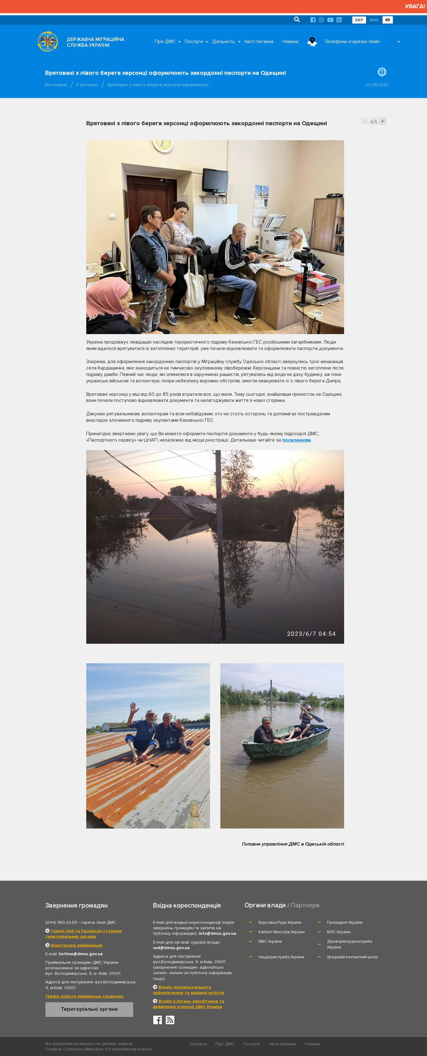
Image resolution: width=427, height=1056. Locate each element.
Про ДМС (165, 41)
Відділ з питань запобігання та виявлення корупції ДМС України (188, 1004)
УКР (359, 20)
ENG (374, 20)
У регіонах (87, 84)
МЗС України (338, 932)
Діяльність (223, 41)
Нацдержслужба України (281, 957)
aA (374, 121)
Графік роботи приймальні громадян (84, 996)
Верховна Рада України (279, 922)
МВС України (270, 941)
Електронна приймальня (76, 945)
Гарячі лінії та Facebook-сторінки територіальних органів (83, 933)
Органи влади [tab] (265, 905)
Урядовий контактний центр (352, 957)
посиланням (296, 440)
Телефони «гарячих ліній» (352, 41)
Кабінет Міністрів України (281, 932)
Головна (198, 1044)
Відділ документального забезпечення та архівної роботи (188, 990)
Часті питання (258, 41)
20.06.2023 (377, 84)
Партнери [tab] (305, 905)
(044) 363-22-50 (61, 922)
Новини (290, 41)
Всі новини (56, 84)
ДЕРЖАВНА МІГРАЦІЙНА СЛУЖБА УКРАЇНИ (95, 42)
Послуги (194, 41)
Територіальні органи (89, 1009)
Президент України (344, 922)
